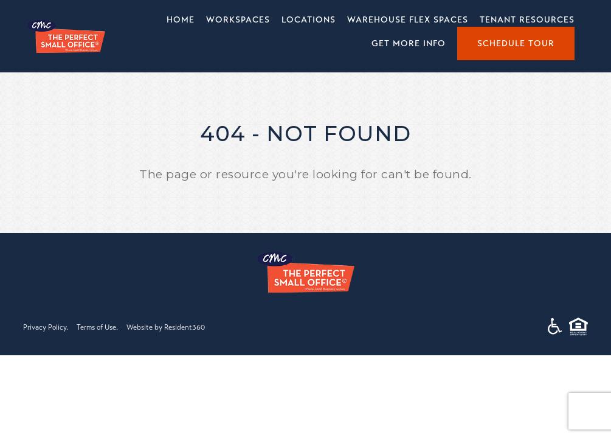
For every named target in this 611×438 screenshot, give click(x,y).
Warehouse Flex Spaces (407, 20)
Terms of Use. (97, 327)
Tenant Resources (527, 20)
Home (181, 20)
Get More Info (408, 43)
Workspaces (238, 20)
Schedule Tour (515, 43)
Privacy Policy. (45, 327)
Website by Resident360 (165, 327)
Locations (308, 20)
